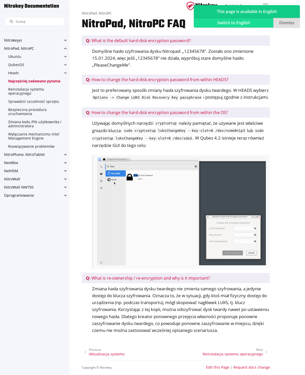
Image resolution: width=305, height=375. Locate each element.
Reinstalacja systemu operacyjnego (26, 91)
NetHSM (11, 170)
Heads (13, 72)
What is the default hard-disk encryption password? (138, 40)
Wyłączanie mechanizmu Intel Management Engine (33, 136)
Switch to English (233, 23)
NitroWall (12, 179)
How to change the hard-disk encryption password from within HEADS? (157, 79)
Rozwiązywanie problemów (31, 146)
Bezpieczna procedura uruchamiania (27, 111)
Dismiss (286, 23)
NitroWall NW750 (18, 187)
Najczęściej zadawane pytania (34, 81)
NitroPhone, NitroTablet (24, 154)
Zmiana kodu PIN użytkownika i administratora (34, 123)
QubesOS (16, 64)
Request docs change (251, 367)
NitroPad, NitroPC (19, 48)
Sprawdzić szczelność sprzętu (33, 101)
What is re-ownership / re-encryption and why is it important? (148, 278)
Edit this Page (217, 367)
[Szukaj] (34, 21)
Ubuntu (14, 56)
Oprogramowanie (19, 195)
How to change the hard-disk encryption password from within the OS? (157, 112)
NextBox (11, 162)
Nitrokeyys (13, 40)
